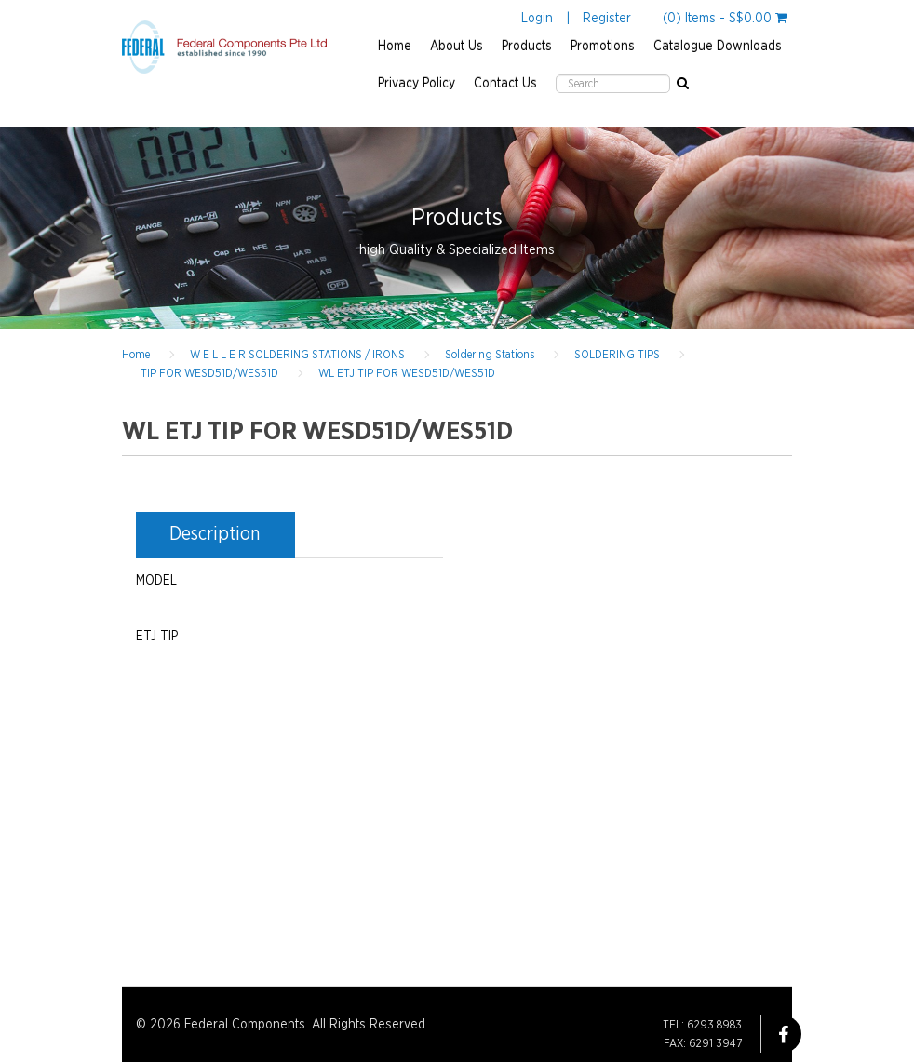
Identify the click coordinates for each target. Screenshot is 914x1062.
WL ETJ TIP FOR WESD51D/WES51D (406, 373)
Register (607, 18)
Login (537, 18)
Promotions (603, 46)
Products (527, 46)
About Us (456, 46)
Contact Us (505, 83)
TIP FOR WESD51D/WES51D (209, 373)
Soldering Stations (489, 354)
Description (214, 534)
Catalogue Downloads (717, 46)
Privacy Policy (416, 83)
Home (394, 46)
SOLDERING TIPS (617, 354)
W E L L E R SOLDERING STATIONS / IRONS (297, 354)
